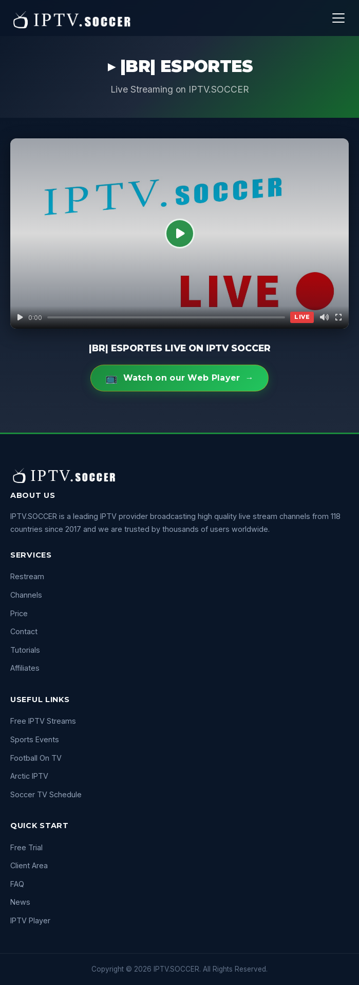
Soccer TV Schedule (46, 794)
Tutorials (25, 650)
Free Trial (26, 847)
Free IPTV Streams (43, 721)
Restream (27, 576)
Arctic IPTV (29, 776)
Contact (23, 631)
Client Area (29, 865)
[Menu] (338, 18)
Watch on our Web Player (179, 378)
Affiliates (25, 668)
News (20, 902)
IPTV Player (30, 920)
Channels (26, 594)
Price (19, 613)
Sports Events (34, 739)
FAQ (17, 884)
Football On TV (36, 758)
